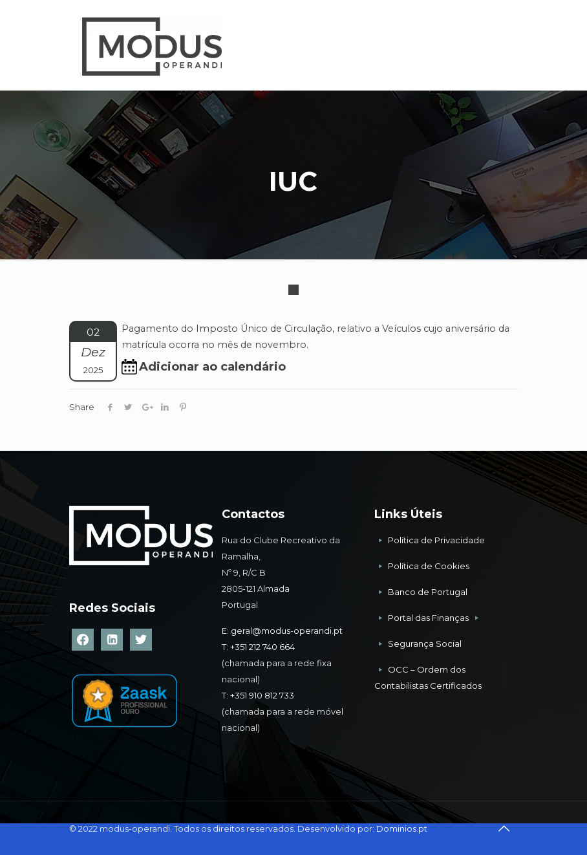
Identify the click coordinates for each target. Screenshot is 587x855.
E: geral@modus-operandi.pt (282, 630)
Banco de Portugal (427, 592)
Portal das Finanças (429, 617)
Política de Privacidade (436, 540)
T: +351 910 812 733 (259, 695)
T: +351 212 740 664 (258, 647)
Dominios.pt (401, 828)
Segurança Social (425, 643)
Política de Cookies (428, 566)
